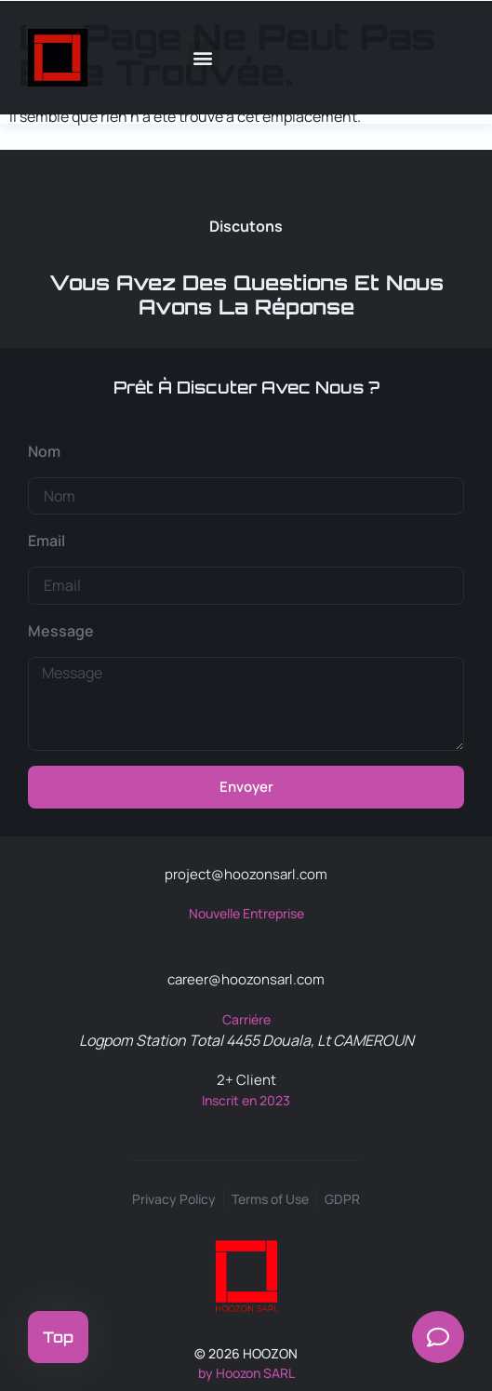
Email (46, 540)
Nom (44, 451)
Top (58, 1337)
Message (61, 631)
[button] (203, 57)
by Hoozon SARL (246, 1373)
